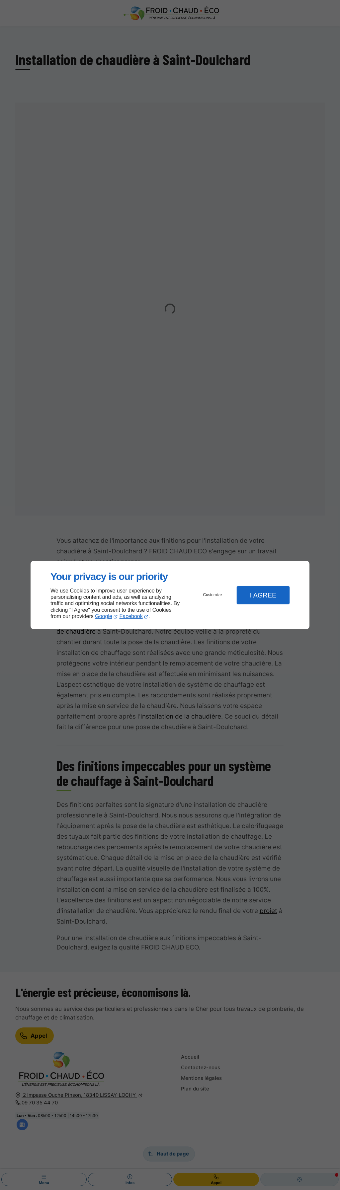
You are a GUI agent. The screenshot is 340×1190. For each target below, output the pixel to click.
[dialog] (170, 595)
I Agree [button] (263, 595)
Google (103, 616)
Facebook (131, 616)
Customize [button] (212, 595)
